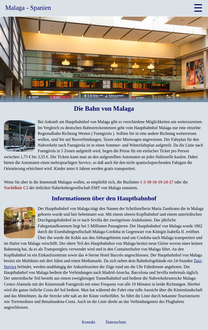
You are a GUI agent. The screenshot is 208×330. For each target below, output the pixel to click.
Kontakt (88, 322)
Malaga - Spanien (28, 7)
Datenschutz (116, 322)
